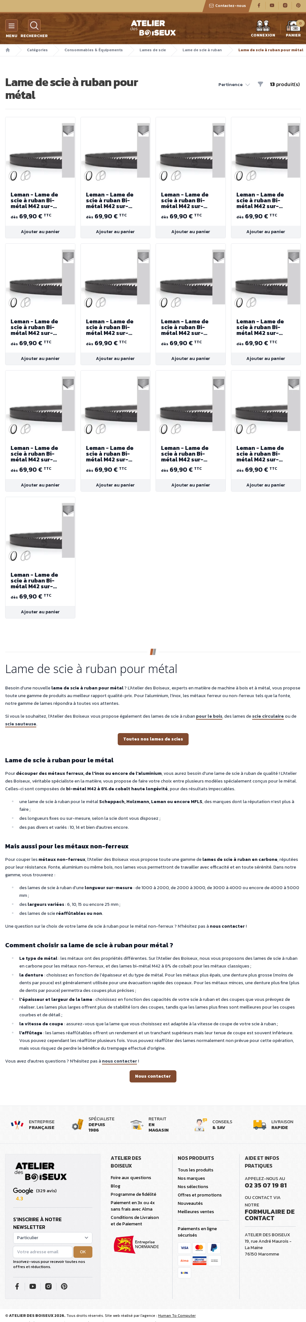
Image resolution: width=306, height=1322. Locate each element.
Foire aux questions (131, 1177)
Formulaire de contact (270, 1215)
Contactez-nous (227, 7)
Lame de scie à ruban (202, 51)
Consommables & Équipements (93, 51)
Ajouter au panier (40, 231)
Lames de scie (153, 51)
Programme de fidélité (133, 1194)
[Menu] (11, 26)
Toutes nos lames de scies (153, 739)
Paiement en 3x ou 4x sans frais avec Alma (133, 1206)
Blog (115, 1186)
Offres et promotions (200, 1195)
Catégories (37, 51)
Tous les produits (195, 1170)
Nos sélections (193, 1186)
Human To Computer (177, 1315)
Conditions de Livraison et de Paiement (135, 1220)
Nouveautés (190, 1203)
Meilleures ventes (196, 1211)
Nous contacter (153, 1076)
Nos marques (191, 1178)
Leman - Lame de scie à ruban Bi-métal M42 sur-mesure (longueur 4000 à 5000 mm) (40, 200)
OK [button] (83, 1251)
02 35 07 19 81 (266, 1185)
